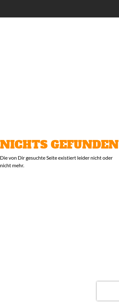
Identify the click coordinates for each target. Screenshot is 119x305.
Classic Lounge (44, 9)
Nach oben (110, 296)
